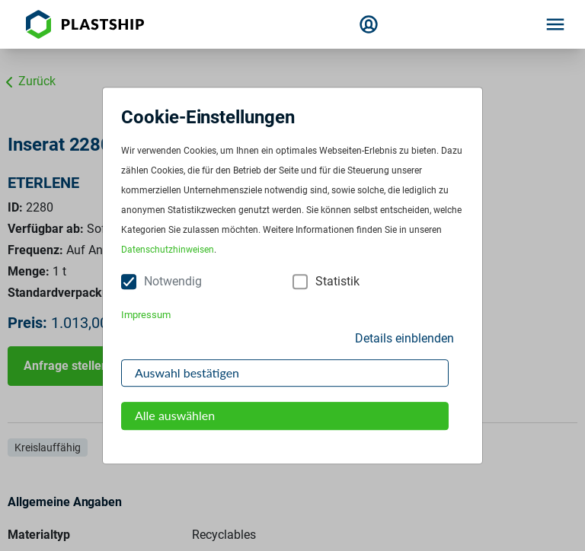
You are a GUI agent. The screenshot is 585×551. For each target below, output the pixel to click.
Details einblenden (404, 338)
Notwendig (173, 282)
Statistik (337, 282)
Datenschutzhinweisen (167, 250)
